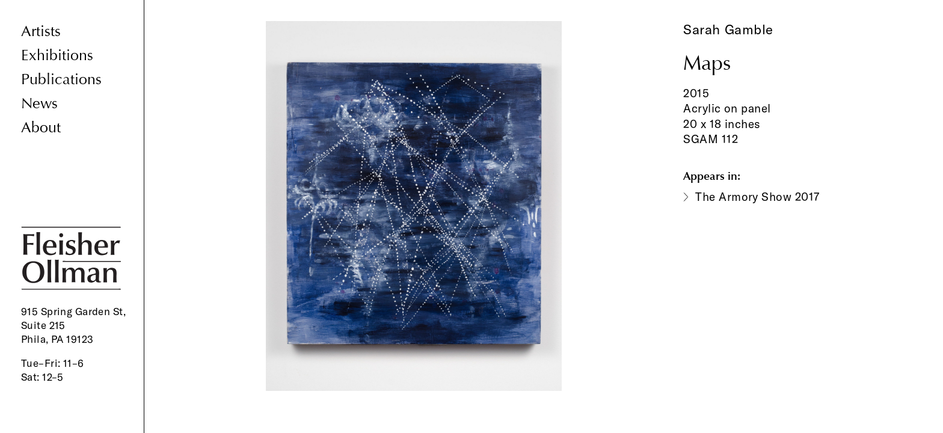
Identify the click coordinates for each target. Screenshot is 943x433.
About (41, 127)
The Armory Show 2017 (757, 196)
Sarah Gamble (728, 29)
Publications (61, 79)
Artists (41, 31)
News (39, 103)
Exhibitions (57, 55)
